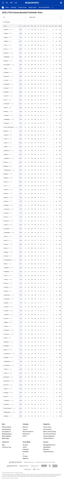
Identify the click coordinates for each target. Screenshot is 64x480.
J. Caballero (6, 158)
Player (5, 26)
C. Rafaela (5, 205)
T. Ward (5, 107)
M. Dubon (5, 166)
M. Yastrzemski (7, 408)
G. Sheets (5, 256)
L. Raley (5, 182)
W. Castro (5, 385)
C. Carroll (5, 80)
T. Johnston (6, 209)
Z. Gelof (5, 373)
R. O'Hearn (5, 72)
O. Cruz (5, 45)
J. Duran (5, 236)
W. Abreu (5, 111)
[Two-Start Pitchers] (44, 7)
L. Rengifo (5, 357)
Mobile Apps (5, 438)
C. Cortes (5, 244)
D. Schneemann (7, 260)
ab (35, 26)
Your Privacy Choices (49, 434)
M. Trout (5, 49)
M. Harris (5, 162)
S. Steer (5, 142)
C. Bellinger (6, 57)
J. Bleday (5, 303)
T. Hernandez (6, 232)
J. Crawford (6, 299)
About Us (25, 427)
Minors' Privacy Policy (49, 431)
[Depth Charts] (33, 7)
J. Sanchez (6, 267)
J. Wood (5, 37)
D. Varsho (5, 193)
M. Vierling (6, 377)
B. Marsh (5, 131)
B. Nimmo (5, 174)
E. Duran (5, 240)
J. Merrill (5, 154)
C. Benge (5, 252)
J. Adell (5, 146)
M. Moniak (5, 92)
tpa (32, 26)
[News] (7, 7)
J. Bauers (5, 135)
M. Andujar (6, 346)
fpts (20, 26)
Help (3, 445)
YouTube (25, 445)
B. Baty (5, 349)
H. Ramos (5, 201)
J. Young (5, 279)
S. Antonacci (6, 353)
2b (47, 26)
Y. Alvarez (5, 29)
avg (60, 26)
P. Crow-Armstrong (8, 127)
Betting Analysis (7, 434)
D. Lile (4, 100)
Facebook (25, 452)
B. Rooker (5, 392)
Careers (25, 429)
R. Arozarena (6, 64)
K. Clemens (6, 330)
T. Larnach (5, 310)
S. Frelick (5, 287)
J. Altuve (5, 189)
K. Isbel (5, 338)
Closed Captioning (48, 436)
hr (53, 26)
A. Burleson (6, 76)
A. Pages (5, 60)
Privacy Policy (47, 429)
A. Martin (5, 197)
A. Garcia (5, 318)
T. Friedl (5, 369)
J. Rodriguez (6, 119)
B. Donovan (6, 381)
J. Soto (5, 275)
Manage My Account (49, 445)
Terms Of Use (47, 427)
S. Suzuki (5, 213)
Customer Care (6, 447)
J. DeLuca (5, 291)
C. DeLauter (6, 103)
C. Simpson (6, 123)
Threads (25, 456)
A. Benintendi (6, 412)
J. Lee (4, 185)
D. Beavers (6, 342)
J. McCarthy (6, 295)
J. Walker (5, 41)
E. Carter (5, 217)
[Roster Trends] (22, 7)
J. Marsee (5, 178)
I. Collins (5, 326)
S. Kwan (5, 264)
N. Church (5, 283)
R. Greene (5, 88)
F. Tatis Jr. (5, 248)
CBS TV (25, 436)
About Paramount (28, 431)
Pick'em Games (6, 427)
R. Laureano (6, 228)
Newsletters (47, 447)
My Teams (46, 449)
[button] (53, 7)
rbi (56, 26)
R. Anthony (6, 404)
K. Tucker (5, 96)
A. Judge (5, 33)
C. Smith (5, 224)
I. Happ (5, 68)
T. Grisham (6, 115)
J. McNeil (5, 322)
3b (50, 26)
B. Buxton (5, 53)
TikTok (24, 447)
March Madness (6, 436)
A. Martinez (6, 150)
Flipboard (25, 458)
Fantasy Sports (6, 429)
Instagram (26, 449)
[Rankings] (13, 7)
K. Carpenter (6, 365)
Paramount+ (26, 434)
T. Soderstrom (7, 170)
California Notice (48, 438)
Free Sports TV (6, 431)
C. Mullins (5, 416)
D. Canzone (6, 334)
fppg (24, 26)
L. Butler (5, 388)
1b (43, 26)
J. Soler (5, 139)
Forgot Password (48, 452)
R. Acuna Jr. (6, 221)
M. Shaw (5, 396)
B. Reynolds (6, 84)
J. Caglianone (6, 361)
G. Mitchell (6, 271)
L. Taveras (5, 306)
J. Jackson (5, 314)
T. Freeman (6, 400)
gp (28, 26)
